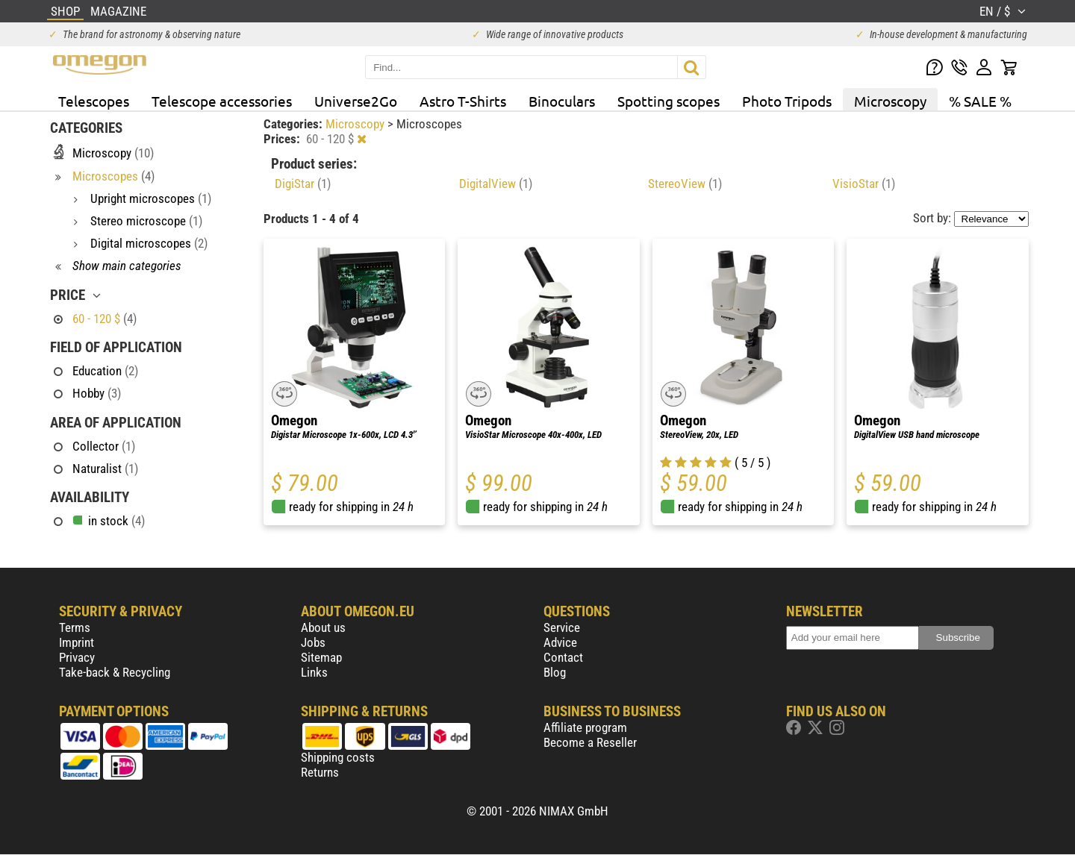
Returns (320, 772)
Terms (74, 627)
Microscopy (890, 101)
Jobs (313, 642)
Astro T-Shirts (463, 101)
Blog (554, 672)
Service (561, 627)
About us (323, 627)
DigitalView (495, 183)
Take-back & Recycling (114, 672)
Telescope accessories (222, 101)
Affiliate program (585, 727)
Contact (563, 657)
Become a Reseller (590, 742)
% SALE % (980, 101)
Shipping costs (338, 757)
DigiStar (303, 183)
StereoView (685, 183)
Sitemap (321, 657)
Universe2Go (355, 101)
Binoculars (562, 101)
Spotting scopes (668, 101)
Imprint (76, 642)
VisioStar (863, 183)
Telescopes (93, 101)
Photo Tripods (787, 101)
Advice (560, 642)
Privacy (77, 657)
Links (314, 672)
